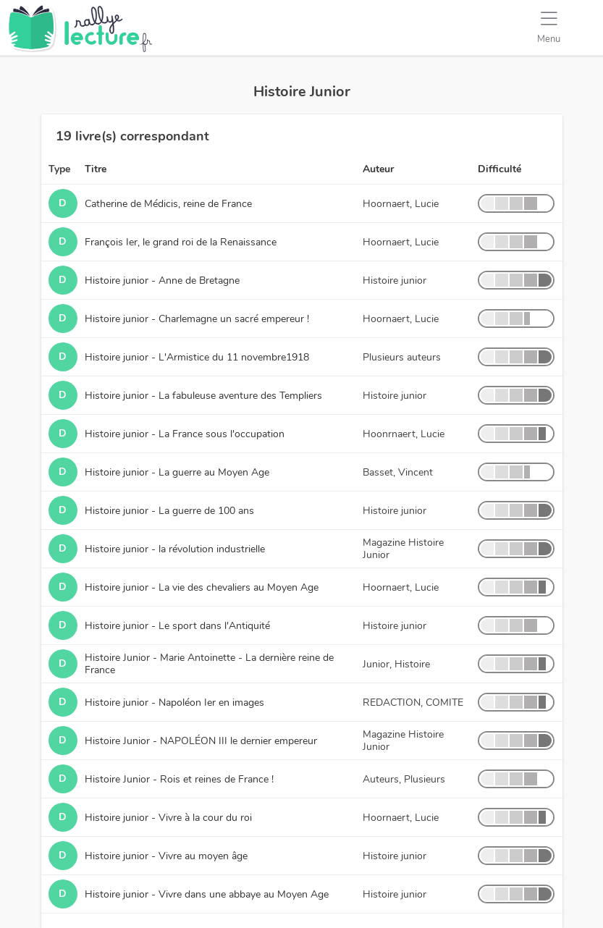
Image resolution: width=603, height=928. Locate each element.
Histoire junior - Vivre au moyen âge (166, 856)
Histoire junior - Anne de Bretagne (162, 280)
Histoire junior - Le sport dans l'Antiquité (177, 626)
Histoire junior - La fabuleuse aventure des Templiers (203, 395)
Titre (95, 169)
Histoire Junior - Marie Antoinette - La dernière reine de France (209, 664)
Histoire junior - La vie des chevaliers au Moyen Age (202, 587)
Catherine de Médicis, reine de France (168, 204)
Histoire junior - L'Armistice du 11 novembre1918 (197, 357)
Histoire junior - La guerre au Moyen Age (177, 472)
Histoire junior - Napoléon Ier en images (174, 702)
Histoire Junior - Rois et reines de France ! (179, 779)
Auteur (378, 169)
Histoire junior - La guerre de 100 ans (169, 511)
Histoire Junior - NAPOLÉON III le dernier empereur (201, 741)
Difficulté (499, 169)
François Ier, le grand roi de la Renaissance (181, 242)
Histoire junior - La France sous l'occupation (184, 434)
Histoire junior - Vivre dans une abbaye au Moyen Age (207, 894)
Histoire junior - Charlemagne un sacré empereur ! (197, 319)
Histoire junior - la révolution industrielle (175, 549)
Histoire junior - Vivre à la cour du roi (168, 817)
